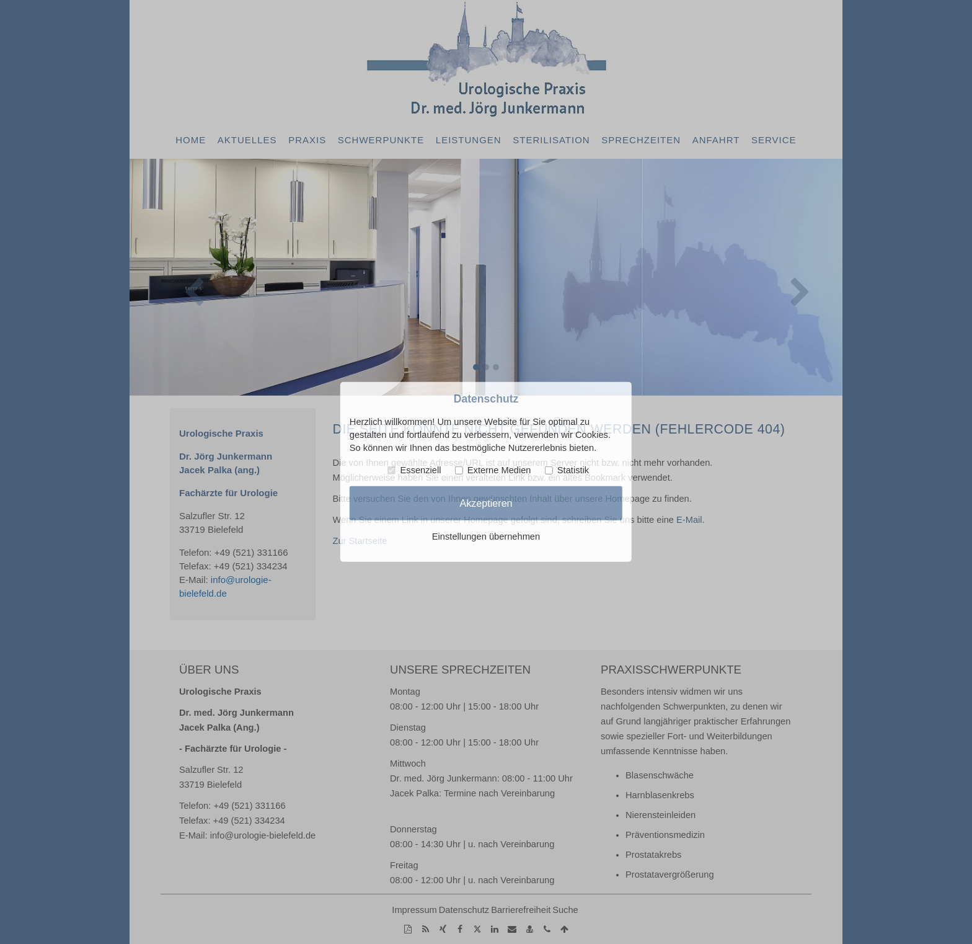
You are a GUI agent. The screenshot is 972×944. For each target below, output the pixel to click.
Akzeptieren (485, 503)
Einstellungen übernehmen (486, 536)
